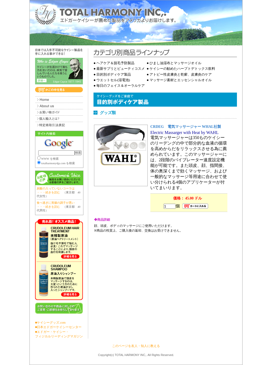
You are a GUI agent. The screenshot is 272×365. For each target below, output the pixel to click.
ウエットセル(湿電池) (113, 80)
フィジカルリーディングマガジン (59, 336)
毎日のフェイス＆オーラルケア (120, 86)
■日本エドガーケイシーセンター (58, 327)
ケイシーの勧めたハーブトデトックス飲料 (182, 69)
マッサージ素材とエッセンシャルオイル (181, 80)
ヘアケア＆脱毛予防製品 (115, 63)
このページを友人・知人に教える (136, 346)
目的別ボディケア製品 (113, 74)
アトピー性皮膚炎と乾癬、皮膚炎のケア (181, 74)
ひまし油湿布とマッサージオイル (175, 63)
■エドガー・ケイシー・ (52, 332)
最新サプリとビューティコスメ (120, 69)
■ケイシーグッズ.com (50, 322)
